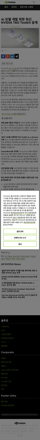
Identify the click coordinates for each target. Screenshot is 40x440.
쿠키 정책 (28, 213)
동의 (20, 244)
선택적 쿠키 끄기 (20, 238)
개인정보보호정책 (17, 213)
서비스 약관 (16, 218)
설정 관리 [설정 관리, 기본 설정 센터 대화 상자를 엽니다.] (20, 231)
